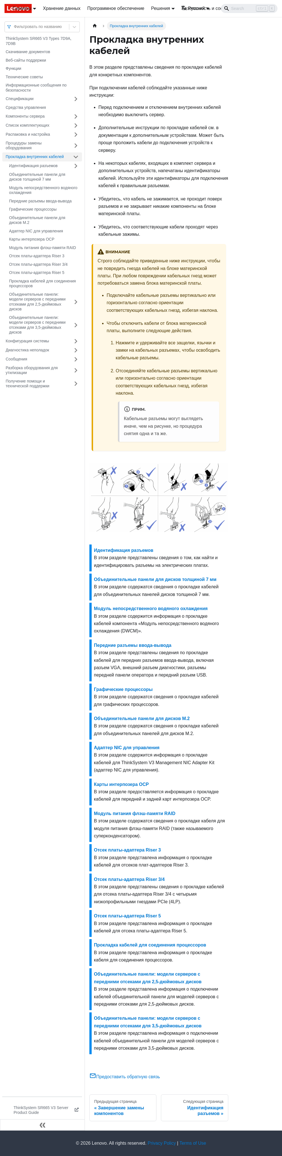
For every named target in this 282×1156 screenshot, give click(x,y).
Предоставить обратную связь (124, 1076)
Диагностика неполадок (27, 350)
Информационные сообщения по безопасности (36, 87)
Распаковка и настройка (28, 134)
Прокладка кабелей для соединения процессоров (42, 283)
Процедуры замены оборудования (24, 145)
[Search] (249, 8)
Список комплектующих (27, 125)
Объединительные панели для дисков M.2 (37, 220)
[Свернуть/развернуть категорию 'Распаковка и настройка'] (76, 134)
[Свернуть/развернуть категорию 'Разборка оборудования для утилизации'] (76, 370)
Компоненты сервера (25, 116)
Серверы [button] (21, 8)
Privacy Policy (162, 1143)
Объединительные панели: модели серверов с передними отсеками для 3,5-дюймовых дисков (37, 325)
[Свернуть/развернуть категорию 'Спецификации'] (76, 98)
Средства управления (26, 107)
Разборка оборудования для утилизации (32, 370)
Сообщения (16, 359)
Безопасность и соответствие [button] (212, 8)
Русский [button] (193, 8)
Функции (13, 68)
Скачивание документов (28, 51)
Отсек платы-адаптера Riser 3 (36, 256)
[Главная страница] (94, 25)
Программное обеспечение (116, 8)
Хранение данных (62, 8)
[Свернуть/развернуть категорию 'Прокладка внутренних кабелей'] (76, 156)
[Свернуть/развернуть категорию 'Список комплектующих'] (76, 125)
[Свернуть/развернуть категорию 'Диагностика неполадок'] (76, 350)
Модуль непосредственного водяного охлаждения (43, 190)
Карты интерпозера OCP (31, 239)
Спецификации (20, 98)
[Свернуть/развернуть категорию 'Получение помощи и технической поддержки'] (76, 383)
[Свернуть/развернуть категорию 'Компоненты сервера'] (76, 116)
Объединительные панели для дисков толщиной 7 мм (37, 177)
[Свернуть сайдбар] (42, 1125)
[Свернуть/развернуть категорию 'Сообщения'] (76, 359)
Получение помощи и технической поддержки (27, 383)
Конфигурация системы (27, 341)
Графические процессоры (33, 209)
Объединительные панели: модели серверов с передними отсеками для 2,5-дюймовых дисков (37, 302)
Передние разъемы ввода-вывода (40, 201)
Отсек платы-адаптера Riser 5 (36, 272)
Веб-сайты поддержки (26, 60)
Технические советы (24, 77)
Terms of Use (192, 1143)
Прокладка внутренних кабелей (35, 156)
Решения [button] (160, 8)
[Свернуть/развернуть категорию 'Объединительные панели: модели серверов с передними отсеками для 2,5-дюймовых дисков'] (76, 302)
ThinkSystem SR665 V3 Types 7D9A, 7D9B (38, 41)
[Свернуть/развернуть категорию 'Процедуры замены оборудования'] (76, 145)
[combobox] (14, 26)
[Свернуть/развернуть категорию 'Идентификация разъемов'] (76, 165)
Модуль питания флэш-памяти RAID (42, 247)
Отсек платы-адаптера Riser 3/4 (38, 264)
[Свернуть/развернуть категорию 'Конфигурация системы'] (76, 341)
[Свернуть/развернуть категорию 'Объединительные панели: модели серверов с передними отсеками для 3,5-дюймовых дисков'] (76, 325)
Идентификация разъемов (33, 165)
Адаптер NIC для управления (36, 231)
